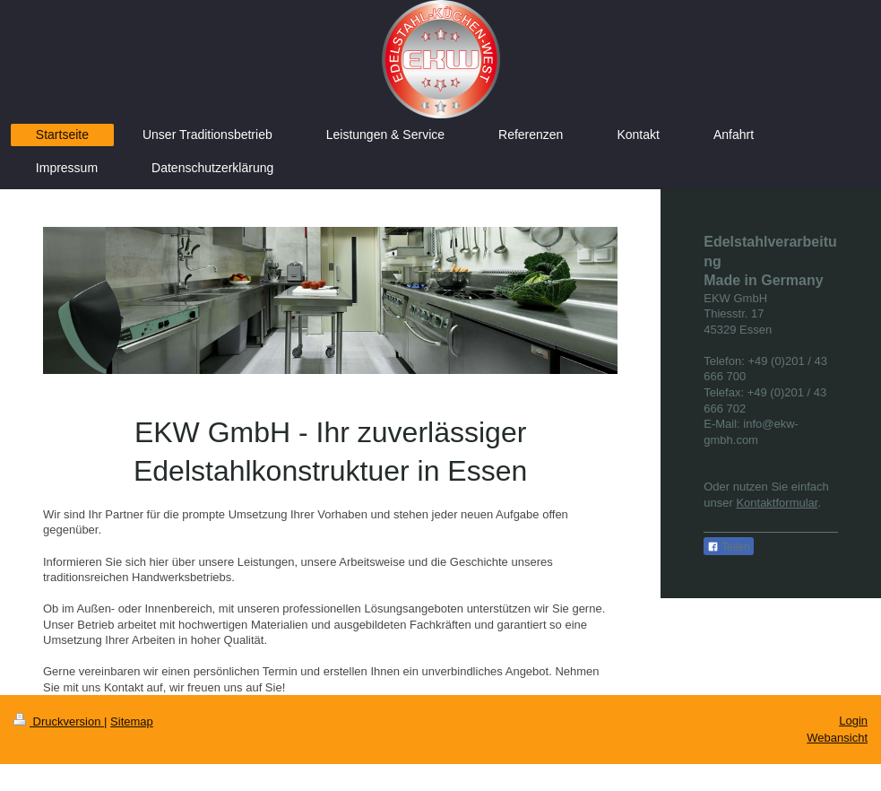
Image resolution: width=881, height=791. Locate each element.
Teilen (728, 547)
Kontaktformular (776, 502)
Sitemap (131, 721)
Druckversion (58, 721)
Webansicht (837, 737)
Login (853, 720)
